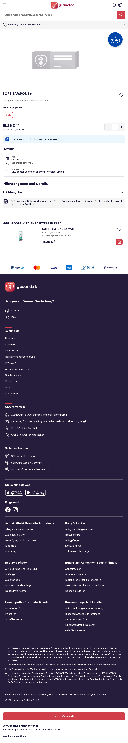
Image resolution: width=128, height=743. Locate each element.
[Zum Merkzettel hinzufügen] (121, 95)
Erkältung (10, 551)
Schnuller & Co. (73, 546)
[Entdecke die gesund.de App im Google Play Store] (36, 493)
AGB (7, 387)
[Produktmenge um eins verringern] (108, 127)
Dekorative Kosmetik (17, 591)
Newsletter (11, 350)
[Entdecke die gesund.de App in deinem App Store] (14, 493)
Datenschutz (12, 381)
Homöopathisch (14, 608)
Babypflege (72, 540)
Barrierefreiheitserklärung (20, 356)
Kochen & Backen (75, 591)
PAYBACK (10, 363)
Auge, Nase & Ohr (15, 535)
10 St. (8, 114)
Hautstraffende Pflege (18, 585)
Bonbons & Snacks (75, 574)
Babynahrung (73, 535)
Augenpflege (12, 580)
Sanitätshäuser (14, 375)
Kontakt (16, 310)
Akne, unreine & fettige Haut (21, 569)
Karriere (10, 344)
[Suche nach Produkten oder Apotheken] (121, 15)
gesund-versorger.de (17, 369)
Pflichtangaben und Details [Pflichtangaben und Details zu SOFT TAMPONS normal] (56, 236)
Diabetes (10, 546)
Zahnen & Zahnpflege (77, 551)
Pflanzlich (10, 614)
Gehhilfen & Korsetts (77, 630)
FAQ (13, 317)
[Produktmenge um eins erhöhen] (121, 127)
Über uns (10, 338)
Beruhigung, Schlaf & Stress (20, 540)
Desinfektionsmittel (76, 619)
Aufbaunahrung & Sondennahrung (84, 608)
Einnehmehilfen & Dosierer (80, 625)
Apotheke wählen (73, 24)
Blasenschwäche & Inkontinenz (82, 614)
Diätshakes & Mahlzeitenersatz (83, 580)
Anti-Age (10, 574)
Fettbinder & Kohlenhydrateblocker (85, 585)
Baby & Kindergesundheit (79, 529)
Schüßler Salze (13, 619)
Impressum (11, 393)
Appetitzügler (73, 569)
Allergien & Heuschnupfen (19, 529)
